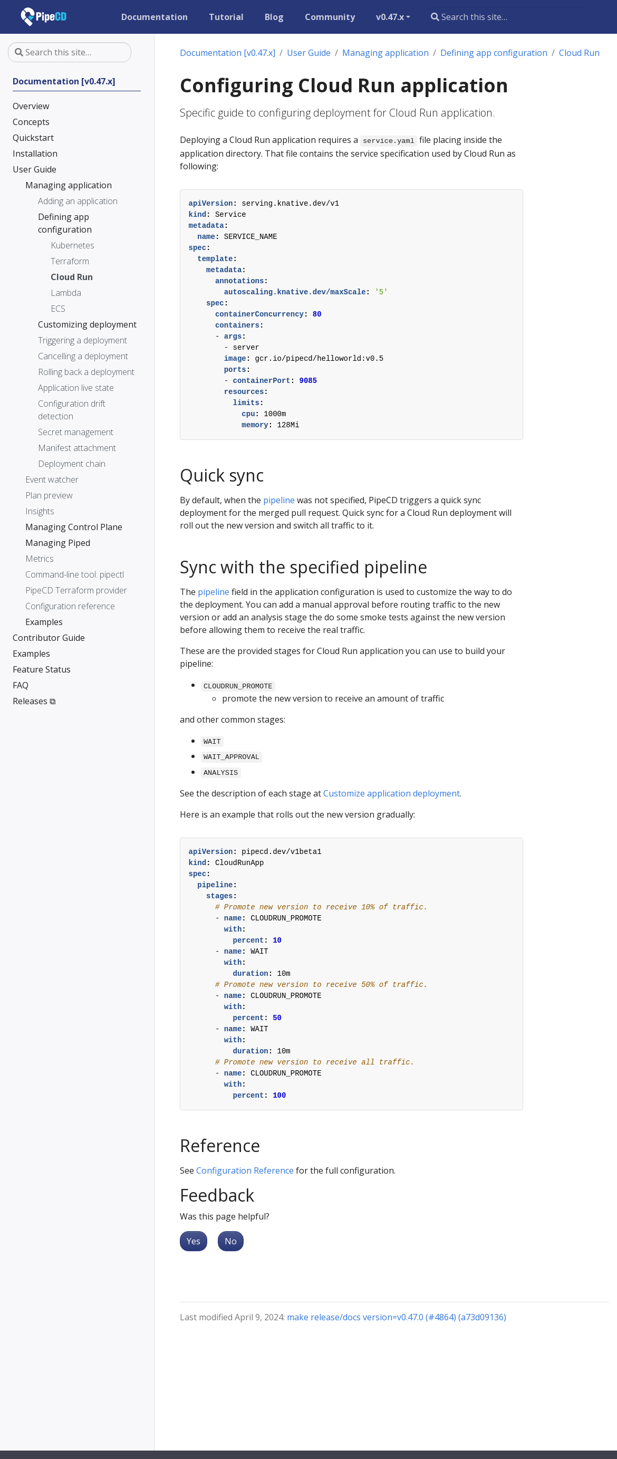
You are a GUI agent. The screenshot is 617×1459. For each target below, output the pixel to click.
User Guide (309, 53)
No (231, 1241)
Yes (193, 1241)
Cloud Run (579, 53)
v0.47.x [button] (390, 17)
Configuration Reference (245, 1170)
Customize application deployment (391, 793)
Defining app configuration (493, 53)
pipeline (279, 500)
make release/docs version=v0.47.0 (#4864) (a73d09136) (396, 1317)
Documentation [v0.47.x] (227, 53)
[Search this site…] (507, 17)
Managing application (385, 53)
